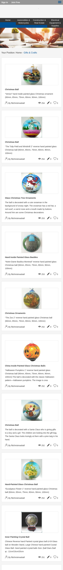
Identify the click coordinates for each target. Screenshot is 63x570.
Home (7, 20)
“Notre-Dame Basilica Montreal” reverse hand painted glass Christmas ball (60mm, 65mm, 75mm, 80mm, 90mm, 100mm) (30, 265)
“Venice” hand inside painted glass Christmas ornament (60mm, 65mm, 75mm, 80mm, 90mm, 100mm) (29, 95)
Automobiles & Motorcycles (23, 21)
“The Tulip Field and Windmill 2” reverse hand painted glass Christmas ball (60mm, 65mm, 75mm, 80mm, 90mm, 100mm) (31, 149)
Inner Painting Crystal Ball (17, 537)
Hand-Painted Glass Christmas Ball (21, 484)
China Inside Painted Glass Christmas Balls (25, 366)
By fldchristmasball (15, 102)
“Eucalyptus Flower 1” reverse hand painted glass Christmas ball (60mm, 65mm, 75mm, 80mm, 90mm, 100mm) (31, 490)
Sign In (4, 2)
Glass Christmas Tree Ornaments (20, 198)
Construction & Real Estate (39, 21)
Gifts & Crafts (30, 52)
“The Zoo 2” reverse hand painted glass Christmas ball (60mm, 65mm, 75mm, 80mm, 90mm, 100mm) (28, 319)
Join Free (15, 2)
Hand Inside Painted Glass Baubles (21, 257)
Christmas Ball (12, 89)
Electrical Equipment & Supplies (55, 23)
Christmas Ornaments (15, 313)
